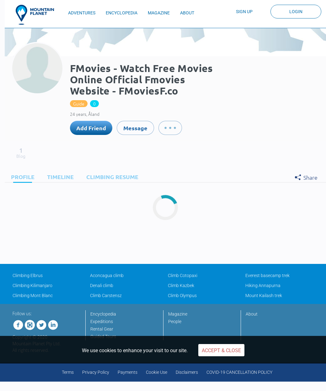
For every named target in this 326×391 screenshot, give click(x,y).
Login (295, 11)
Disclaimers (187, 372)
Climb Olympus (182, 295)
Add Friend (91, 127)
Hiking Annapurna (263, 285)
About (252, 313)
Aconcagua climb (107, 275)
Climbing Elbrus (28, 275)
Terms (68, 372)
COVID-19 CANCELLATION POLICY (239, 372)
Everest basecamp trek (267, 275)
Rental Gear (101, 329)
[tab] (21, 176)
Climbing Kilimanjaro (32, 285)
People (174, 321)
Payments (127, 372)
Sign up (244, 11)
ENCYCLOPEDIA (121, 12)
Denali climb (101, 285)
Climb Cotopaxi (182, 275)
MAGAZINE (159, 12)
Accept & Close (221, 350)
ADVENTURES (81, 12)
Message (135, 127)
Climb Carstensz (106, 295)
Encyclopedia (103, 313)
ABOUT (187, 12)
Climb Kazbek (181, 285)
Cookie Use (156, 372)
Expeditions (101, 321)
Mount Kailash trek (263, 295)
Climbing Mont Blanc (33, 295)
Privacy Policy (95, 372)
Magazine (177, 313)
